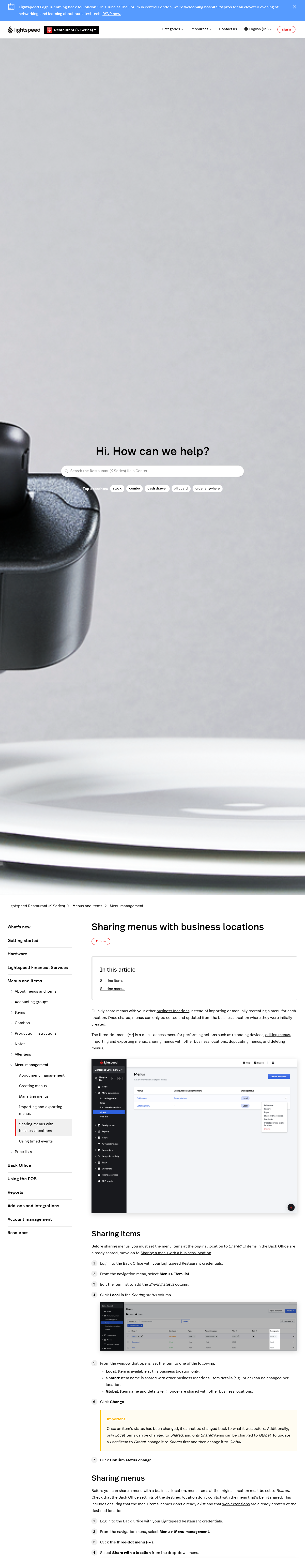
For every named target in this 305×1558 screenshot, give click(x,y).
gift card (181, 488)
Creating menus (33, 1086)
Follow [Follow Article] (101, 941)
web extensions (236, 1504)
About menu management (42, 1075)
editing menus (277, 1035)
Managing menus (34, 1096)
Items (17, 1012)
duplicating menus (245, 1041)
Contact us (228, 29)
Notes (17, 1044)
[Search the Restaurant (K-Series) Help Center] (152, 471)
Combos (20, 1023)
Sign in (286, 29)
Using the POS (22, 1179)
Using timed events (36, 1141)
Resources (201, 29)
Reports (15, 1192)
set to (277, 1491)
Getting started (23, 941)
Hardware (17, 954)
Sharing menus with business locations (36, 1127)
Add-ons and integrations (33, 1206)
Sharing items (111, 981)
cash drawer (157, 488)
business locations (173, 1011)
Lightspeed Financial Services (38, 968)
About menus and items (33, 991)
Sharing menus (112, 989)
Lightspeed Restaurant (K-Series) (36, 906)
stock (117, 488)
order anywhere (207, 488)
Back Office (133, 1263)
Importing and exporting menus (40, 1110)
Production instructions (33, 1033)
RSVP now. (111, 14)
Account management (30, 1219)
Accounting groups (29, 1002)
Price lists (21, 1152)
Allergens (20, 1054)
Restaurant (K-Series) (71, 30)
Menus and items (87, 906)
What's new (19, 927)
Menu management (126, 906)
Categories (172, 29)
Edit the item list (114, 1284)
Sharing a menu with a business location (176, 1253)
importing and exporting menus (119, 1041)
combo (134, 488)
